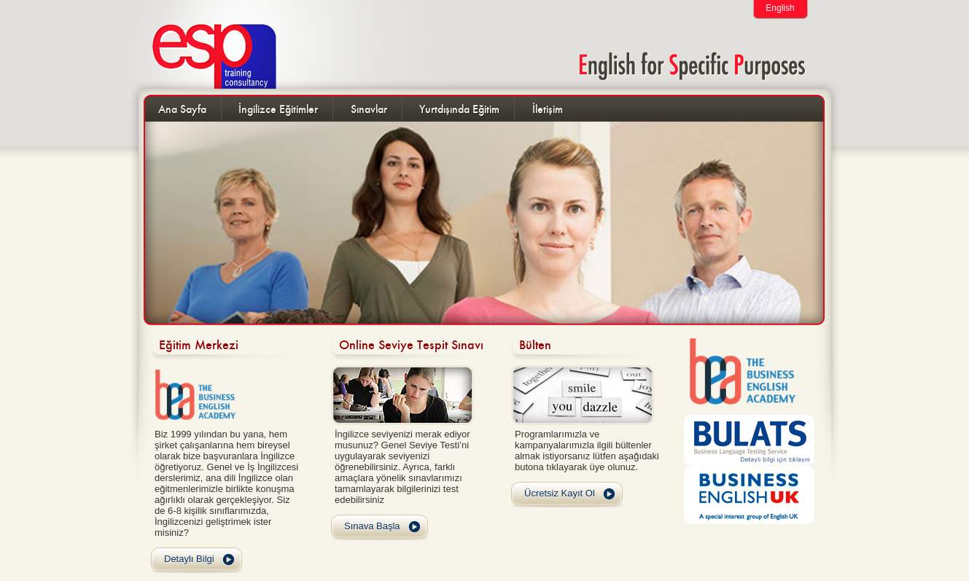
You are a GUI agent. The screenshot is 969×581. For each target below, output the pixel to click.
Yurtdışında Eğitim (459, 109)
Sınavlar (369, 109)
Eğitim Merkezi (198, 344)
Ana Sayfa (182, 109)
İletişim (547, 109)
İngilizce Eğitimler (278, 109)
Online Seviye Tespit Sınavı (411, 344)
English (780, 8)
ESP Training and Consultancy (206, 44)
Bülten (535, 344)
